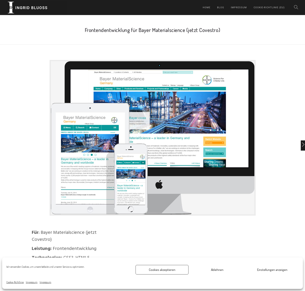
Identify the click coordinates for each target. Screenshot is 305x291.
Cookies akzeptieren (162, 270)
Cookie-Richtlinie (15, 282)
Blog (220, 7)
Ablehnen (217, 270)
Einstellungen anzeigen (272, 270)
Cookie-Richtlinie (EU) (269, 7)
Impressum (31, 282)
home (206, 7)
